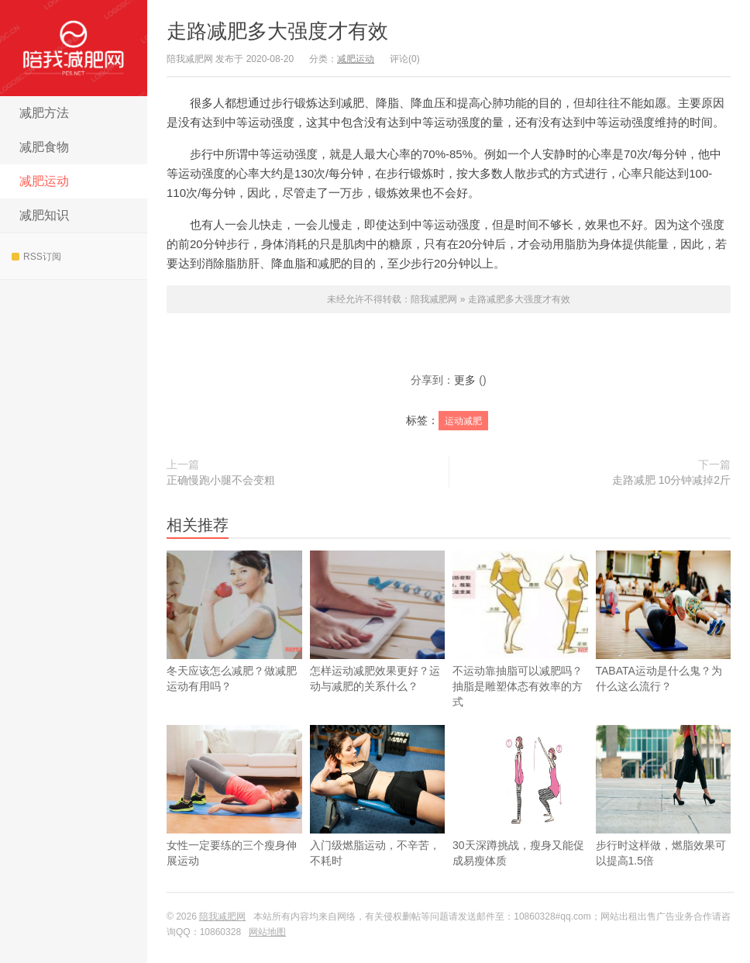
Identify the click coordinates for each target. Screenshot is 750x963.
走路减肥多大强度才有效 (277, 31)
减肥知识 (44, 215)
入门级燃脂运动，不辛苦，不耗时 (378, 820)
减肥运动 (44, 181)
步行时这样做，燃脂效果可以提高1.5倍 (663, 820)
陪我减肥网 (73, 48)
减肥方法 (44, 112)
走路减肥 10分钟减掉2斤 (671, 480)
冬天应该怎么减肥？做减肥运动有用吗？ (234, 621)
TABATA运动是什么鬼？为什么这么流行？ (663, 645)
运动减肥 (463, 421)
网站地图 (267, 932)
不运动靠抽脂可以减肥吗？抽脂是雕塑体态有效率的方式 (520, 629)
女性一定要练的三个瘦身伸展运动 (234, 820)
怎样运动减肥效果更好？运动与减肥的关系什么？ (378, 621)
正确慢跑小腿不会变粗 (221, 480)
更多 (465, 380)
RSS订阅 (36, 256)
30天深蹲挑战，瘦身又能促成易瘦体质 (520, 820)
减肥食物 (44, 147)
